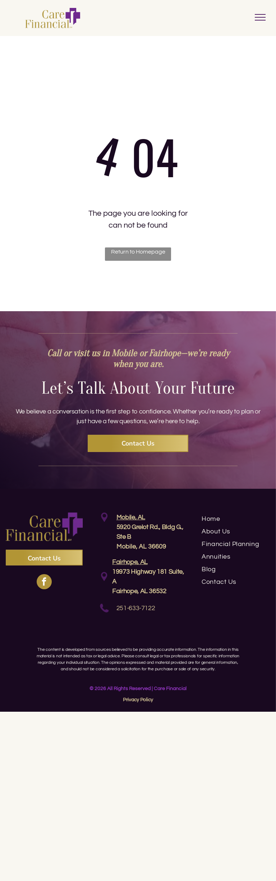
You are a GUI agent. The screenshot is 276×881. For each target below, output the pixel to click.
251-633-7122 (135, 608)
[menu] (260, 17)
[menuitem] (236, 519)
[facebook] (44, 582)
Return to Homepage (138, 252)
